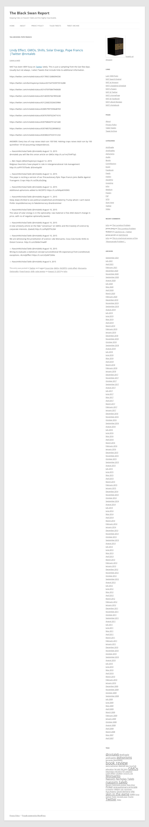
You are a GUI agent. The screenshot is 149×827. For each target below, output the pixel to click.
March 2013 (110, 559)
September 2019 (112, 306)
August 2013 (111, 543)
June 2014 (109, 511)
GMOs (56, 268)
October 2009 (111, 693)
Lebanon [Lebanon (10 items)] (128, 771)
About (22, 26)
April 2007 (110, 738)
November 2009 (112, 689)
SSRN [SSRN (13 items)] (132, 794)
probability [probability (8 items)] (110, 789)
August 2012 (111, 582)
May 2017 (109, 397)
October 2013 (111, 537)
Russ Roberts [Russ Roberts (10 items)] (111, 791)
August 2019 (111, 309)
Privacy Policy (37, 26)
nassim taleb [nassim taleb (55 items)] (116, 782)
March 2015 (110, 482)
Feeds (108, 173)
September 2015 (112, 462)
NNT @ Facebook (113, 98)
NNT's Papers (111, 89)
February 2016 (111, 446)
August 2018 (111, 348)
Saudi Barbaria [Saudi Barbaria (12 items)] (123, 791)
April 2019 (110, 322)
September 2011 (112, 618)
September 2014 (112, 501)
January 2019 (111, 332)
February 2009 (111, 715)
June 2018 (109, 355)
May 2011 (109, 631)
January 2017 (111, 410)
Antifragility (110, 150)
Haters (108, 176)
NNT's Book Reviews (114, 102)
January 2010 (111, 683)
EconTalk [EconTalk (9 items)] (133, 766)
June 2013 (109, 550)
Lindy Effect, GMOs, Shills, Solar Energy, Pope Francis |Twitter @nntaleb (46, 52)
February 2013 (111, 563)
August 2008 (111, 725)
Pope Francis (24, 271)
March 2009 (110, 712)
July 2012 (109, 585)
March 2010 (110, 676)
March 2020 (110, 293)
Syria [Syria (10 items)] (137, 794)
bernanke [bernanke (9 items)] (109, 760)
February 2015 (111, 485)
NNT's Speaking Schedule (116, 85)
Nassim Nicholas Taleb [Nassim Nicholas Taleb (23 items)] (120, 779)
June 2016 (109, 433)
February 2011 (111, 641)
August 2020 (111, 280)
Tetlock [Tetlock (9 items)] (108, 797)
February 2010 (111, 680)
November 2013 (112, 533)
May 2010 (109, 670)
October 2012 (111, 576)
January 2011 (111, 644)
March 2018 (110, 365)
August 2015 (111, 465)
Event (108, 167)
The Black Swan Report (29, 13)
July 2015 (109, 469)
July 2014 (109, 508)
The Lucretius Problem (121, 225)
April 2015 (110, 478)
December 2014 (112, 491)
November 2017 (112, 378)
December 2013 (112, 530)
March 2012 (110, 598)
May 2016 (109, 436)
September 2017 (112, 384)
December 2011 (112, 608)
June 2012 (109, 589)
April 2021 (110, 264)
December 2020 (112, 270)
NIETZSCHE (123, 235)
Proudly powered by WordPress (34, 815)
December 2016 (112, 413)
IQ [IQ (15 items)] (123, 771)
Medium (109, 189)
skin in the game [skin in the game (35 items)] (117, 794)
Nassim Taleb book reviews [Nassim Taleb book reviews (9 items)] (116, 785)
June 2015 (109, 472)
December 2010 (112, 647)
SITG (107, 199)
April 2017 (110, 400)
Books (108, 160)
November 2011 (112, 611)
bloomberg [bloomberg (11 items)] (117, 760)
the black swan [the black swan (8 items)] (122, 797)
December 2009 (112, 686)
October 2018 (111, 342)
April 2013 (110, 556)
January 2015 (111, 488)
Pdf (107, 196)
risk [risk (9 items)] (122, 789)
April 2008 (110, 728)
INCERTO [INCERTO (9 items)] (118, 771)
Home (12, 26)
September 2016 (112, 423)
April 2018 (110, 361)
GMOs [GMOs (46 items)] (133, 768)
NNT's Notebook (112, 105)
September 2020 (112, 277)
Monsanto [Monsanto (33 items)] (113, 776)
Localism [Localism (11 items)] (119, 773)
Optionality (14, 271)
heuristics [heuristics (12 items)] (110, 771)
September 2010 (112, 657)
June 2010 (109, 667)
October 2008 (111, 722)
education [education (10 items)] (110, 769)
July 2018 (109, 352)
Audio (108, 157)
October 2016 (111, 420)
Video (108, 209)
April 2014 (110, 517)
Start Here (110, 202)
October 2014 (111, 498)
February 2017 (111, 407)
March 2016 (110, 443)
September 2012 (112, 579)
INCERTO (63, 268)
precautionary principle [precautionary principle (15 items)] (125, 787)
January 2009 (111, 719)
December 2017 (112, 374)
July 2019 (109, 313)
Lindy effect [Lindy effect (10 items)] (110, 773)
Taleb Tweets (55, 26)
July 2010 (109, 663)
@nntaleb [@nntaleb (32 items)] (112, 754)
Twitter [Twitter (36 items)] (111, 799)
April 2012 (110, 595)
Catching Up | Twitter (123, 232)
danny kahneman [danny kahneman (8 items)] (112, 766)
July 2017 (109, 391)
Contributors (111, 163)
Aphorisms (110, 154)
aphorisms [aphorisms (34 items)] (124, 757)
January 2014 (111, 527)
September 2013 (112, 540)
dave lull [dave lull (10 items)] (122, 766)
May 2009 (109, 706)
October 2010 (111, 654)
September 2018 (112, 345)
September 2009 (112, 696)
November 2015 (112, 456)
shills (33, 271)
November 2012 (112, 572)
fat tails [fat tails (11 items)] (117, 769)
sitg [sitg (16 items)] (133, 791)
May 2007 (109, 735)
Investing (109, 183)
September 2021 (112, 258)
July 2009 (109, 699)
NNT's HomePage (113, 95)
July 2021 (109, 261)
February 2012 (111, 602)
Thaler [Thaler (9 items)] (114, 797)
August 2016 (111, 426)
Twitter (39, 66)
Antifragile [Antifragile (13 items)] (124, 754)
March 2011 (110, 637)
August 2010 (111, 660)
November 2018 (112, 339)
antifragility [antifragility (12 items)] (111, 758)
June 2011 (109, 628)
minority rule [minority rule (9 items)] (128, 773)
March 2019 (110, 326)
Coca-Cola (49, 268)
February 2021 (111, 267)
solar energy (40, 271)
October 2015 (111, 459)
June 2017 (109, 394)
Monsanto (82, 268)
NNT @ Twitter (111, 92)
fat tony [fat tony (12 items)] (124, 769)
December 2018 (112, 335)
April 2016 (110, 439)
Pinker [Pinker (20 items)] (109, 787)
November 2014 (112, 495)
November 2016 (112, 417)
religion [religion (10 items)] (117, 789)
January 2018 (111, 371)
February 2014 (111, 524)
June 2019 (109, 316)
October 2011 (111, 615)
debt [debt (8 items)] (127, 766)
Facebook (110, 170)
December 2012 (112, 569)
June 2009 (109, 702)
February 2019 (111, 329)
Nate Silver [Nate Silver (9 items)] (131, 785)
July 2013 (109, 546)
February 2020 (111, 296)
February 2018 (111, 368)
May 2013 (109, 553)
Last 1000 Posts (112, 76)
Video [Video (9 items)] (119, 800)
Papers (108, 193)
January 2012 (111, 605)
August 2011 (111, 621)
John (65, 271)
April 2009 (110, 709)
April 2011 (110, 634)
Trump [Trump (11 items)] (130, 796)
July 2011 (109, 624)
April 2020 (110, 290)
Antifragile (110, 147)
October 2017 (111, 381)
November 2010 (112, 650)
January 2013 (111, 566)
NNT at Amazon (112, 82)
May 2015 (109, 475)
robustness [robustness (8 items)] (128, 789)
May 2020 (109, 287)
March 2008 (110, 732)
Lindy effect (72, 268)
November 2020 (112, 274)
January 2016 (111, 449)
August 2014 (111, 504)
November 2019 (112, 303)
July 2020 (109, 283)
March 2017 (110, 404)
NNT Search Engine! (113, 79)
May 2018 (109, 358)
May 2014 (109, 514)
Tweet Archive (73, 26)
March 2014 (110, 520)
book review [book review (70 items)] (117, 763)
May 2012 (109, 592)
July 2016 (109, 430)
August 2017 (111, 387)
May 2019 (109, 319)
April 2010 (110, 673)
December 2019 (112, 300)
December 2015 (112, 452)
